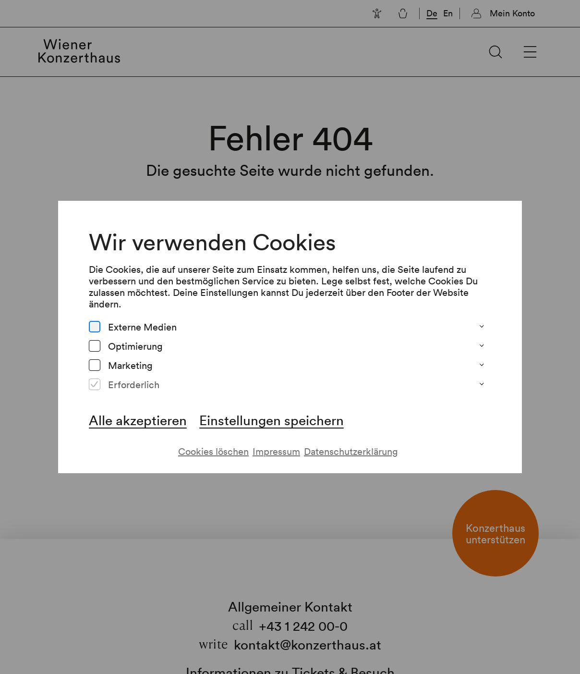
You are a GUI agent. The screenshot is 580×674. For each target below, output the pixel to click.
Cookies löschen (213, 451)
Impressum (276, 451)
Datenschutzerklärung (351, 451)
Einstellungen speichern (271, 420)
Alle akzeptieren (138, 420)
